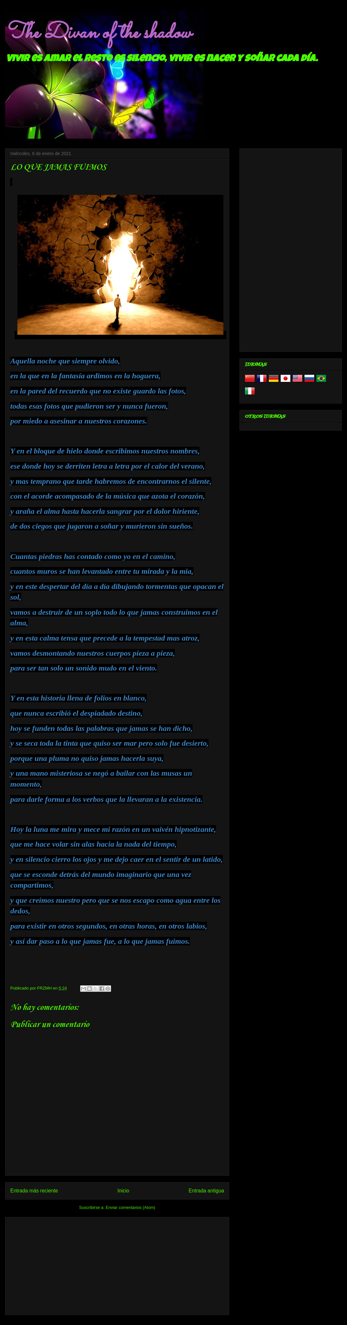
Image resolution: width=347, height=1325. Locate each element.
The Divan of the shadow (98, 33)
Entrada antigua (206, 1190)
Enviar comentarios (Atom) (130, 1207)
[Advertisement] (117, 1265)
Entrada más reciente (34, 1190)
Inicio (123, 1190)
